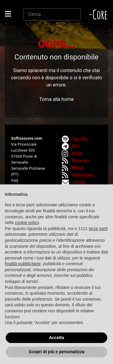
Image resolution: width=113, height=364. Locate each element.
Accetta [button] (56, 337)
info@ (79, 182)
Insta (77, 153)
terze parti (98, 228)
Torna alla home (56, 99)
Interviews (83, 175)
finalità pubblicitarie (23, 263)
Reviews (80, 160)
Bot (76, 146)
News (78, 168)
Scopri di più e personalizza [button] (56, 351)
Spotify (79, 139)
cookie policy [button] (27, 222)
